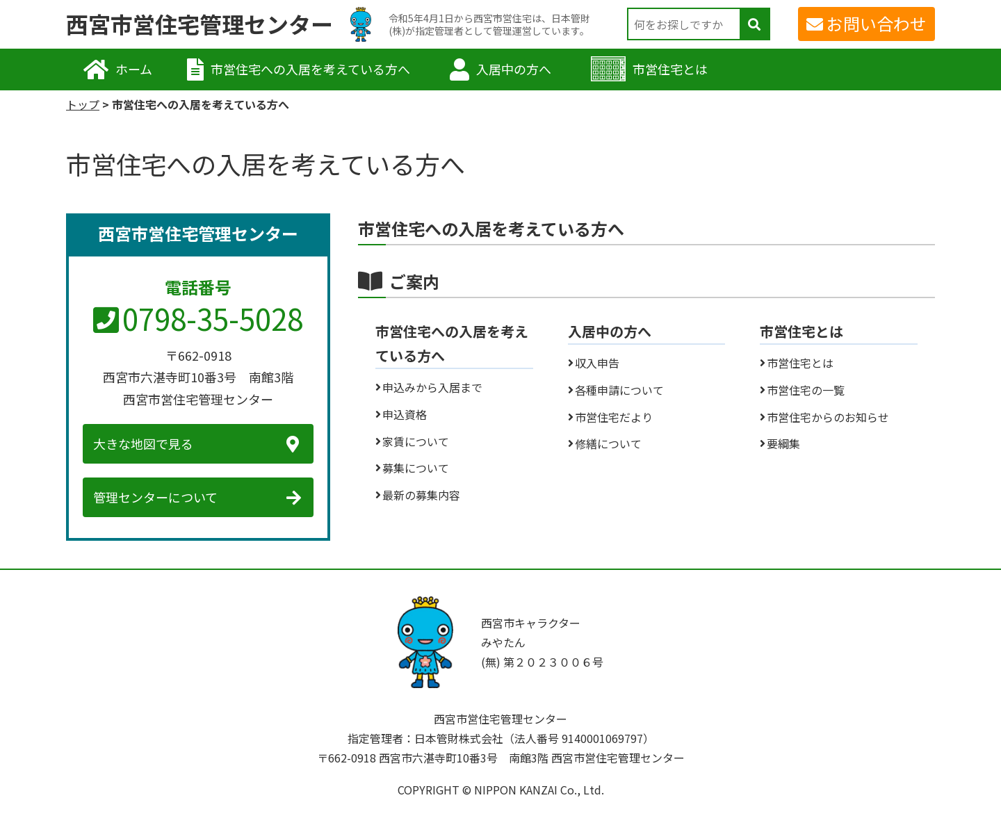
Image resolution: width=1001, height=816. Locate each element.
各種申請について (619, 390)
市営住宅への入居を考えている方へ (310, 69)
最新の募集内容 (421, 495)
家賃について (415, 441)
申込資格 (404, 414)
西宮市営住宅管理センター (199, 24)
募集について (415, 467)
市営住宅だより (614, 417)
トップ (82, 104)
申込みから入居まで (432, 387)
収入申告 (597, 362)
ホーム (133, 69)
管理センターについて (155, 497)
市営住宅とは (670, 69)
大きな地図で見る (143, 443)
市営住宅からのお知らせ (828, 417)
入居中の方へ (513, 69)
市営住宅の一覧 (806, 390)
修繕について (608, 443)
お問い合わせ (877, 23)
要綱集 (783, 443)
